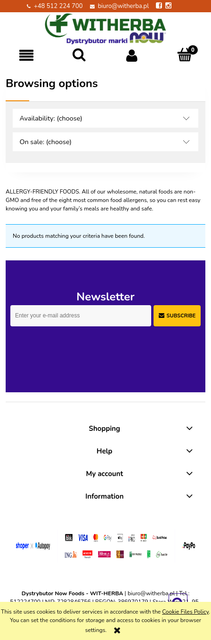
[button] (26, 55)
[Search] (79, 55)
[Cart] (184, 55)
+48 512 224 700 (58, 6)
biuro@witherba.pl (123, 6)
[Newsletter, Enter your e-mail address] (80, 315)
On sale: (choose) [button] (45, 141)
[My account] (132, 55)
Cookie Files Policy (185, 612)
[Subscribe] (177, 315)
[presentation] (76, 346)
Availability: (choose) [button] (50, 118)
